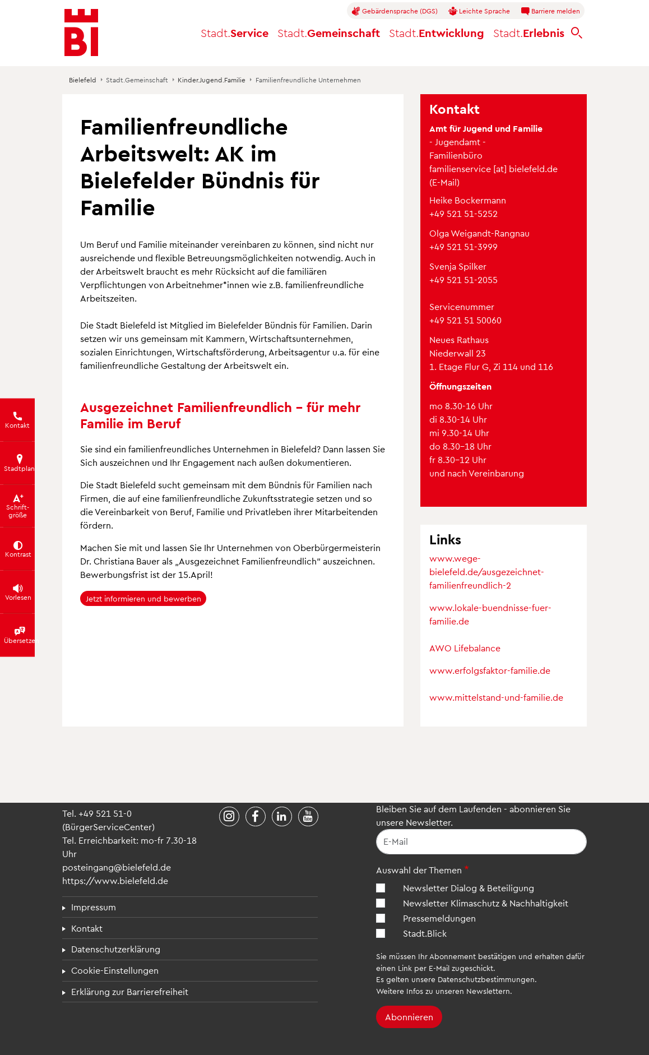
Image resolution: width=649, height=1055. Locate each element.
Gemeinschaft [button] (328, 32)
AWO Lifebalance (464, 647)
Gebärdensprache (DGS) (394, 11)
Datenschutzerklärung (115, 948)
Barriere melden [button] (550, 11)
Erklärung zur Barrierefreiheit (129, 991)
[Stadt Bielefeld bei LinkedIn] (282, 817)
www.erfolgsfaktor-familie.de (489, 670)
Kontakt (87, 928)
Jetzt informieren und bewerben (143, 598)
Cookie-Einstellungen (115, 970)
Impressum (93, 906)
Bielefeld (82, 80)
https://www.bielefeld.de (115, 880)
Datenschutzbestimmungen (486, 979)
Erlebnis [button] (528, 32)
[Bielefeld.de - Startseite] (81, 32)
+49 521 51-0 (105, 813)
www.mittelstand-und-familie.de (496, 697)
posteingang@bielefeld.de (116, 867)
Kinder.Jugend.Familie (211, 80)
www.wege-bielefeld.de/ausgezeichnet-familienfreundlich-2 (486, 571)
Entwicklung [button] (436, 32)
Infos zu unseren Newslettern (458, 991)
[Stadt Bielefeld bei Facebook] (255, 817)
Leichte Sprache (479, 11)
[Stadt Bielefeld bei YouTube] (308, 817)
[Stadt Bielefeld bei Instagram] (229, 817)
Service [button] (234, 32)
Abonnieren (409, 1016)
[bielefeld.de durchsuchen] (577, 33)
